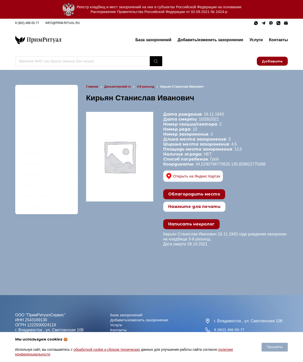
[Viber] (271, 23)
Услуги (256, 40)
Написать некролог (191, 224)
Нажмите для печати (194, 206)
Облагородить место (194, 194)
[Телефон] (278, 23)
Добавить (272, 61)
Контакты (278, 40)
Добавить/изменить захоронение (210, 40)
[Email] (286, 23)
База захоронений (153, 40)
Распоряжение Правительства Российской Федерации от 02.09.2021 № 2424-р (159, 11)
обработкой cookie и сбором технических (107, 350)
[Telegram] (263, 23)
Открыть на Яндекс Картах (194, 176)
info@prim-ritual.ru (62, 23)
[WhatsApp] (256, 23)
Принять (275, 347)
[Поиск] (156, 61)
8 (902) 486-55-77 (27, 23)
